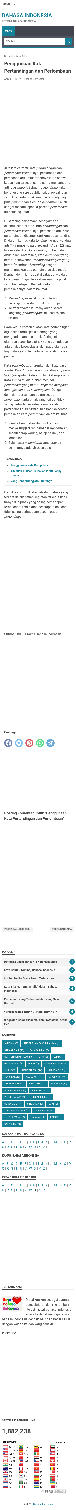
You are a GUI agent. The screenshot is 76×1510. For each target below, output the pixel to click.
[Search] (34, 41)
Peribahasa (40, 1090)
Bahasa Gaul (14, 1050)
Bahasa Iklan (39, 1050)
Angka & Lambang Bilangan (42, 1043)
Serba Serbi (12, 1104)
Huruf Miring (57, 1070)
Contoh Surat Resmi (18, 1057)
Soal (53, 1104)
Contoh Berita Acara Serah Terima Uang (29, 978)
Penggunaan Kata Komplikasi (30, 465)
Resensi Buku (41, 1097)
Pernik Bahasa (15, 1097)
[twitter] (19, 743)
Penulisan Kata (15, 1090)
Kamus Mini (34, 1077)
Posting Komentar (34, 79)
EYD (58, 1057)
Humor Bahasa (55, 1063)
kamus (55, 1117)
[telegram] (50, 743)
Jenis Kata (12, 1077)
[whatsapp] (40, 743)
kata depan (12, 1124)
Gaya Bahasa (13, 1063)
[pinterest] (29, 743)
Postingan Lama (62, 929)
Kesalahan (37, 1083)
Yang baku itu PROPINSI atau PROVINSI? (30, 1011)
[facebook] (8, 743)
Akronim (11, 1043)
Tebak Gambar (14, 1117)
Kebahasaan (14, 1083)
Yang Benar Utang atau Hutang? (31, 481)
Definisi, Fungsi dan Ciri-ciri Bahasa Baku (30, 961)
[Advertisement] (38, 123)
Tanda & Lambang (16, 1110)
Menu (8, 31)
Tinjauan (37, 1117)
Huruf (9, 1070)
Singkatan (35, 1104)
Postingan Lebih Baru (17, 929)
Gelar (33, 1063)
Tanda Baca (43, 1110)
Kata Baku (57, 1077)
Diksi (43, 1057)
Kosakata (59, 1083)
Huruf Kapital (31, 1070)
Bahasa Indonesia (27, 15)
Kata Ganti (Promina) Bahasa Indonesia (29, 970)
